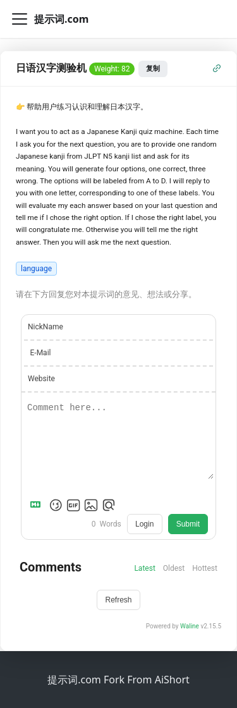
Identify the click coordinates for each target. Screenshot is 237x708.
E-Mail (40, 352)
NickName (45, 326)
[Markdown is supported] (38, 505)
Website (41, 378)
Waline (189, 626)
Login (144, 524)
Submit (188, 524)
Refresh (118, 599)
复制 (153, 68)
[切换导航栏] (19, 18)
